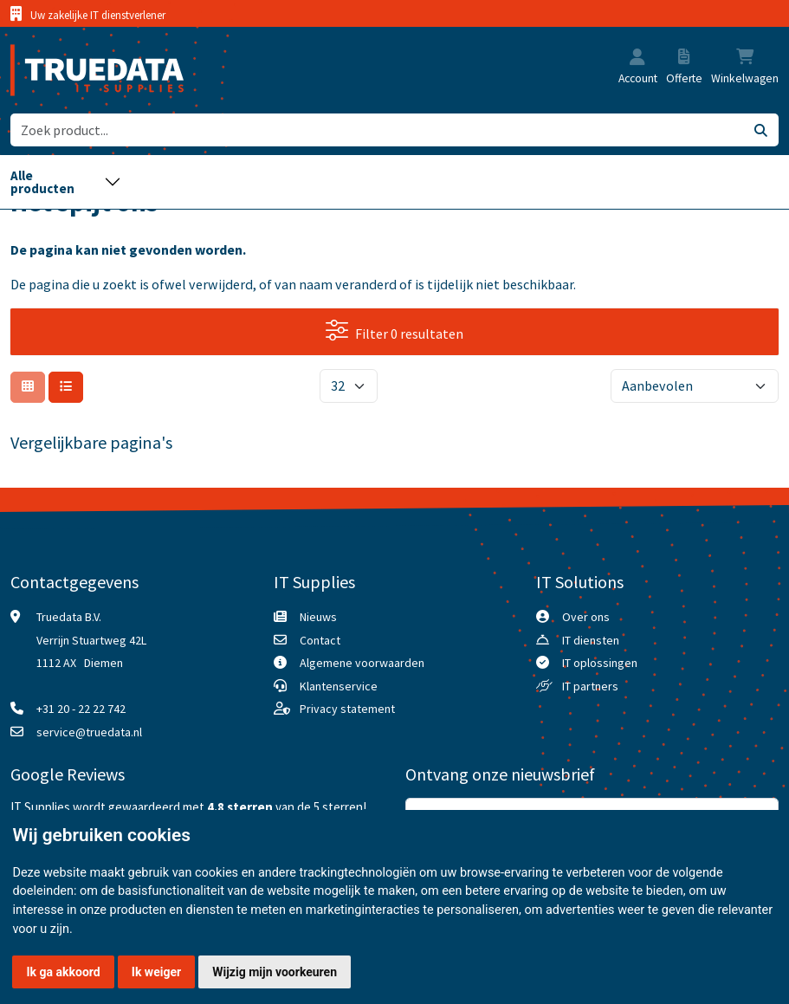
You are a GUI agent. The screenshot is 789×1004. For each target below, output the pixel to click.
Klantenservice (339, 686)
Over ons (586, 617)
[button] (637, 58)
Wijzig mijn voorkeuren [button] (274, 972)
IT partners (590, 686)
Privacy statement (347, 708)
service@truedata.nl (89, 732)
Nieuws (318, 617)
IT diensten (590, 640)
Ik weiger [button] (156, 972)
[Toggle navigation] (65, 182)
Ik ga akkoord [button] (63, 972)
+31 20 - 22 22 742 (81, 708)
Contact (320, 640)
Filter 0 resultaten (394, 331)
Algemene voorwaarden (362, 662)
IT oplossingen (599, 662)
